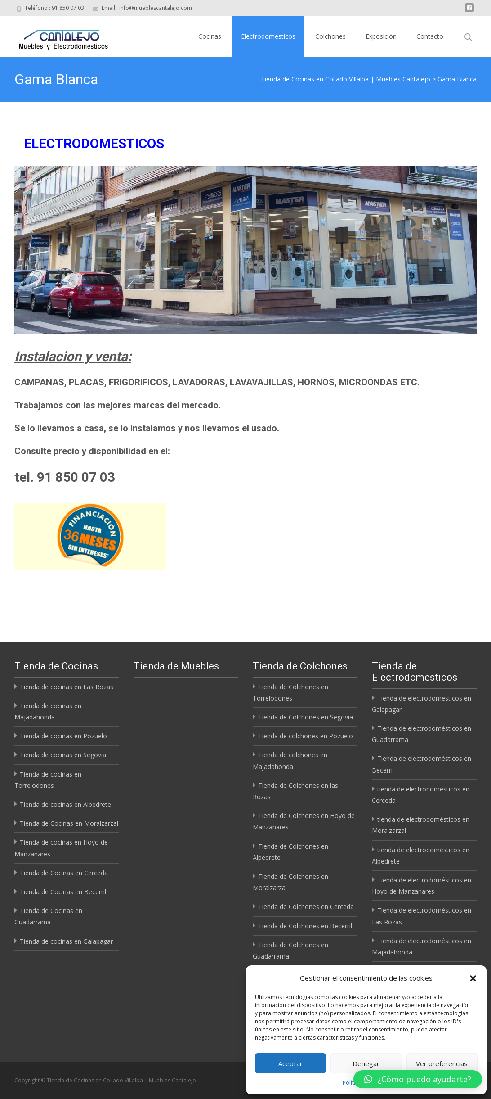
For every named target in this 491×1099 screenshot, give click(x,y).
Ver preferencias (442, 1063)
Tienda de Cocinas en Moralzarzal (69, 823)
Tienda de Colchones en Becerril (305, 926)
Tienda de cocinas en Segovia (63, 755)
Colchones (330, 36)
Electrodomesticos (268, 36)
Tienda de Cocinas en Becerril (63, 891)
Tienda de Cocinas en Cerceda (64, 872)
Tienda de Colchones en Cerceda (306, 906)
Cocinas (209, 36)
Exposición (381, 36)
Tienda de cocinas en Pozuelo (63, 736)
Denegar (366, 1063)
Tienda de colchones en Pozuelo (305, 736)
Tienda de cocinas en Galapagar (66, 941)
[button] (473, 978)
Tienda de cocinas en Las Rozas (66, 687)
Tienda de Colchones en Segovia (305, 717)
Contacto (429, 36)
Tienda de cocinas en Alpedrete (65, 804)
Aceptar (290, 1063)
